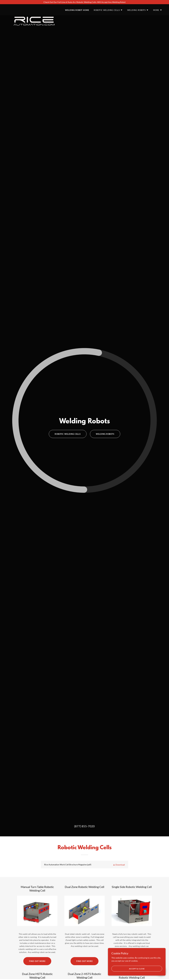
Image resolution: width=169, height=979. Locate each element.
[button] (108, 10)
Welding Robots (105, 434)
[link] (34, 9)
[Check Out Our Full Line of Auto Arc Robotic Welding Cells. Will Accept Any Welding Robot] (84, 2)
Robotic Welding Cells (68, 434)
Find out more (37, 961)
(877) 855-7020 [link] (84, 826)
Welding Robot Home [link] (77, 10)
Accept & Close (137, 969)
